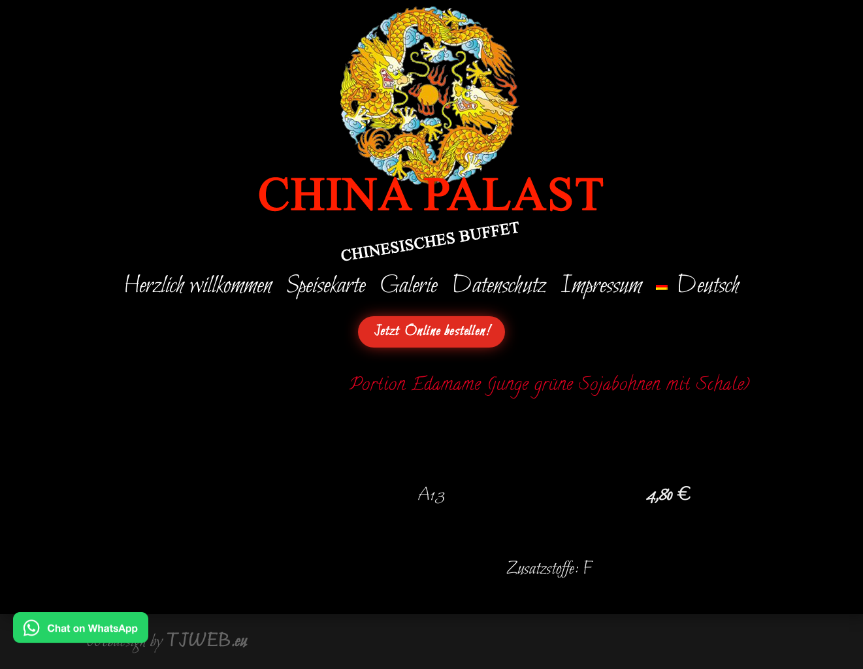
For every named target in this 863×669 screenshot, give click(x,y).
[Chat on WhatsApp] (80, 634)
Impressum (600, 289)
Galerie (410, 289)
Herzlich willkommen (200, 289)
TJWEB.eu (206, 641)
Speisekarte (328, 289)
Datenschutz (499, 289)
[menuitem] (695, 289)
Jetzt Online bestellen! (432, 332)
